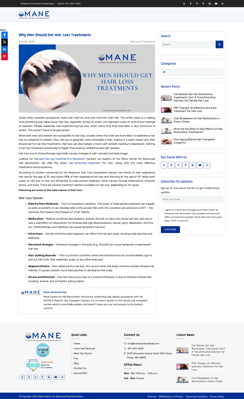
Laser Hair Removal (149, 14)
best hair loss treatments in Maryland (61, 157)
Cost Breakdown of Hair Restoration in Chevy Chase (197, 118)
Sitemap (151, 395)
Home (87, 14)
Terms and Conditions (196, 395)
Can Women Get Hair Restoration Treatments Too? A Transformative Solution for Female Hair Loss (194, 96)
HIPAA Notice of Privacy (171, 395)
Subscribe (170, 228)
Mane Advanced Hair (55, 290)
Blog (197, 14)
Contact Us (214, 14)
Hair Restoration (104, 14)
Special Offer (79, 371)
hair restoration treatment (84, 161)
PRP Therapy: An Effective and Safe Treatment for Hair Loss (195, 108)
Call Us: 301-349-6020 (70, 3)
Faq (189, 14)
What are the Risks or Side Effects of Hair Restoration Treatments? (198, 129)
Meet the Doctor (173, 14)
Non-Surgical (127, 14)
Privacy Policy (217, 395)
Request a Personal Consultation (37, 3)
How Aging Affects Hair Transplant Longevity (194, 139)
